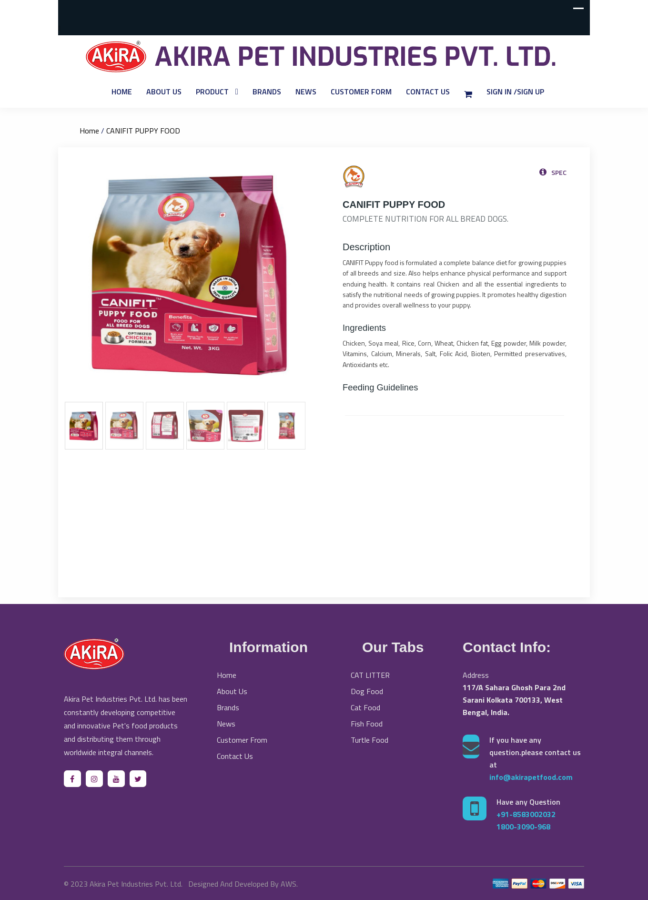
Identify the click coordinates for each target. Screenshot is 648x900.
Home (121, 91)
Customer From (242, 740)
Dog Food (367, 691)
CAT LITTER (370, 675)
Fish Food (367, 723)
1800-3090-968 (523, 826)
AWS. (289, 884)
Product (212, 91)
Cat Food (365, 707)
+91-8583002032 (526, 814)
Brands (267, 91)
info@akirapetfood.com (531, 777)
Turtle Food (369, 740)
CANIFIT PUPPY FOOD (143, 130)
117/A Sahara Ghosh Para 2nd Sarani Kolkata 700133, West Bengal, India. (514, 700)
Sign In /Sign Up (515, 91)
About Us (164, 91)
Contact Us (428, 91)
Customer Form (361, 91)
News (305, 91)
